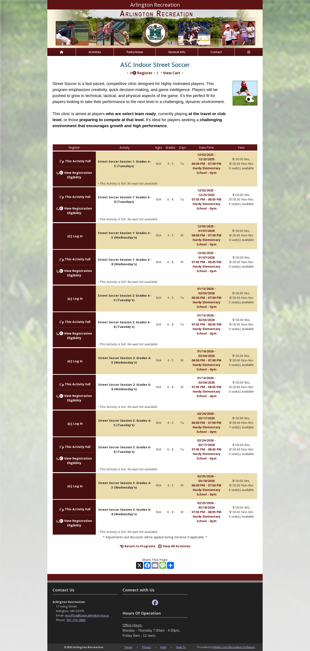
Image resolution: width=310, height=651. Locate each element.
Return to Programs (137, 546)
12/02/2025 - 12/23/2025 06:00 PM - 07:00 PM (206, 159)
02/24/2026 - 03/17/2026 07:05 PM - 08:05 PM (206, 444)
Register (141, 72)
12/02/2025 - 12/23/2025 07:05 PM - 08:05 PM (206, 194)
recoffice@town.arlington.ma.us (87, 615)
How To (181, 647)
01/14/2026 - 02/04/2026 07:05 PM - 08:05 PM (206, 382)
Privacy (146, 647)
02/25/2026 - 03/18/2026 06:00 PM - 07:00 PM (206, 480)
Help (163, 647)
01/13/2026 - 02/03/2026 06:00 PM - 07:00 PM (206, 293)
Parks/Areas (134, 52)
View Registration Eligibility (74, 273)
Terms (128, 647)
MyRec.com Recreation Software (234, 647)
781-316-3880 (76, 620)
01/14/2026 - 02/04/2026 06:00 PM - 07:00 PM (206, 355)
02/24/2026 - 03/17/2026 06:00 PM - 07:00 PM (206, 418)
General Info (176, 52)
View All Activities (174, 546)
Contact (216, 52)
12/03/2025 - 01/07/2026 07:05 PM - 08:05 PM (206, 257)
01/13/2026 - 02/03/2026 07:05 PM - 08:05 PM (206, 319)
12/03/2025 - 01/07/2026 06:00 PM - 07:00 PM (206, 230)
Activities (94, 52)
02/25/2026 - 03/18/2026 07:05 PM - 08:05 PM (206, 507)
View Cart (168, 72)
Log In (75, 236)
